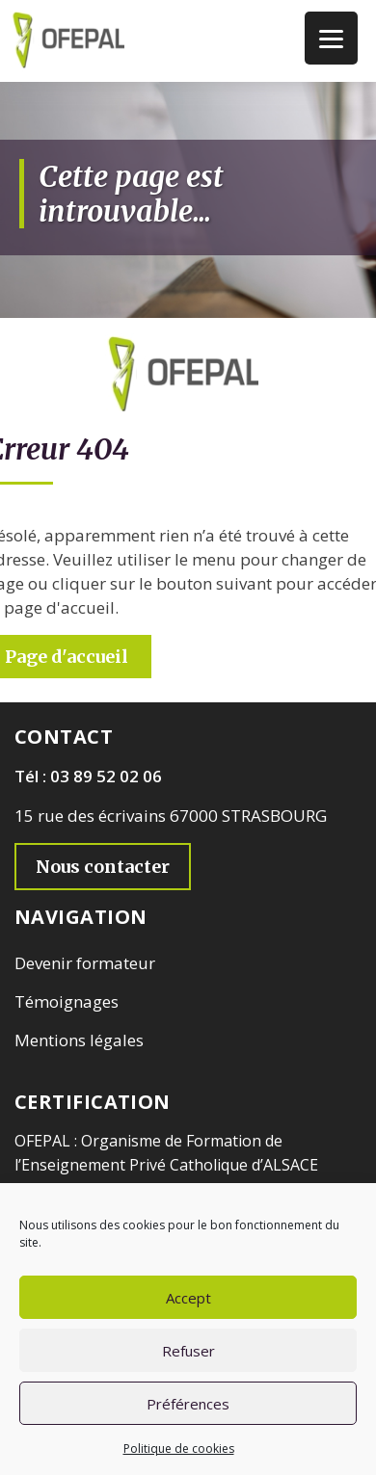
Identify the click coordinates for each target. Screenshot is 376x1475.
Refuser (188, 1350)
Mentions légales (79, 1040)
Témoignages (66, 1001)
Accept (188, 1297)
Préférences (188, 1403)
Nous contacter (103, 867)
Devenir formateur (84, 963)
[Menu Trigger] (331, 38)
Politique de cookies (178, 1448)
